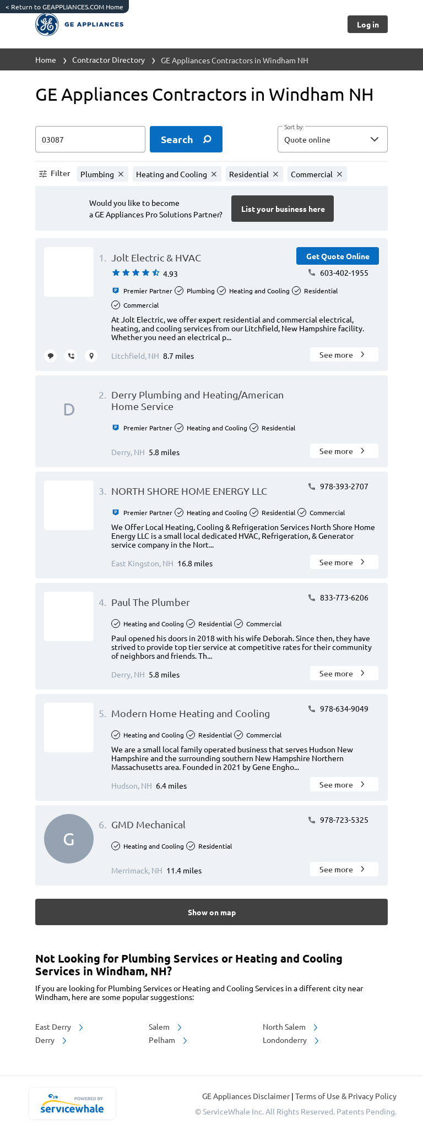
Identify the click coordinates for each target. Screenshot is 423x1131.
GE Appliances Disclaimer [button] (246, 1096)
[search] (186, 139)
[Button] (368, 24)
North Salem (291, 1026)
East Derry (60, 1026)
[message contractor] (50, 355)
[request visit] (91, 355)
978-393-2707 (337, 486)
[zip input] (90, 139)
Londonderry (292, 1040)
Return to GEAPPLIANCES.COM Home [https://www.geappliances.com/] (64, 6)
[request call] (70, 355)
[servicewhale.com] (71, 1103)
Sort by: (293, 127)
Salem (166, 1026)
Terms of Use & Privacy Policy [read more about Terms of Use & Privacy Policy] (346, 1096)
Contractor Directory (108, 59)
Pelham (169, 1040)
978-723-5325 (337, 819)
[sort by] (349, 139)
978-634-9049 (337, 708)
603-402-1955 (337, 272)
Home (45, 59)
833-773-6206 (337, 597)
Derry (51, 1040)
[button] (333, 139)
